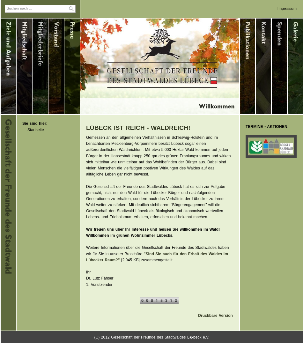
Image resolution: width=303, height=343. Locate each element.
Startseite (35, 130)
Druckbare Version (215, 315)
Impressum (287, 8)
